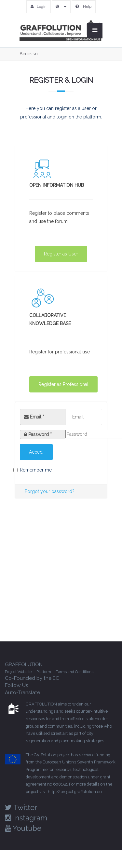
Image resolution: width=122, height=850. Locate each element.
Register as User (61, 253)
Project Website (18, 671)
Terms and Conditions (74, 671)
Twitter (21, 807)
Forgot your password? (50, 491)
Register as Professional (63, 384)
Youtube (23, 828)
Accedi (36, 452)
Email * (34, 417)
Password (40, 434)
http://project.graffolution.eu (75, 791)
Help (83, 6)
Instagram (26, 818)
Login (39, 6)
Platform (43, 671)
